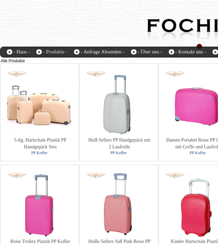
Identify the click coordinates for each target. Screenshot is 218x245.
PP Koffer (39, 152)
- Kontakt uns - (190, 51)
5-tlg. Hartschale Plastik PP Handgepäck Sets (40, 143)
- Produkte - (55, 51)
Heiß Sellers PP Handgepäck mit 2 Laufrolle (119, 143)
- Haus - (22, 51)
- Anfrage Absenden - (102, 51)
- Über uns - (150, 51)
